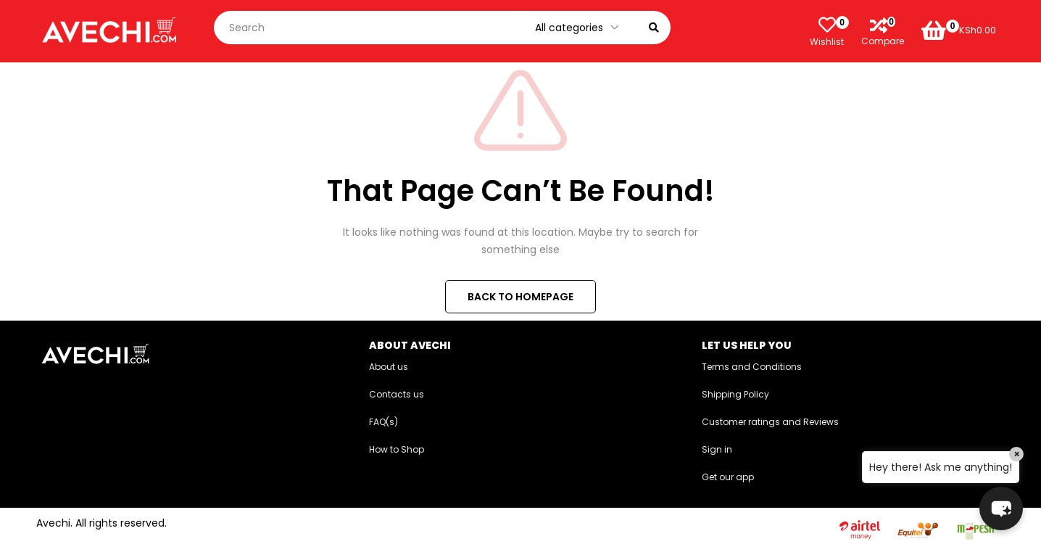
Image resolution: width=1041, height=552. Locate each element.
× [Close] (1016, 454)
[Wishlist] (827, 25)
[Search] (654, 27)
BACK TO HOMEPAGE (520, 296)
